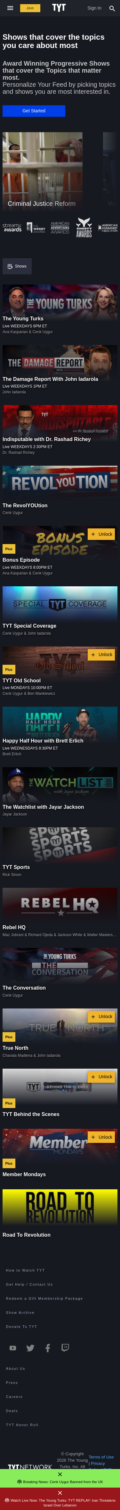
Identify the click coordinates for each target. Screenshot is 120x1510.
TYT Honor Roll (22, 1425)
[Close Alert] (60, 1474)
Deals (12, 1411)
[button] (34, 111)
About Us (15, 1368)
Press (12, 1383)
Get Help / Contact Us (29, 1284)
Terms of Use (101, 1457)
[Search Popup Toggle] (112, 8)
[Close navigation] (10, 8)
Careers (14, 1397)
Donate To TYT (21, 1327)
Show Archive (20, 1312)
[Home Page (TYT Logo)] (60, 8)
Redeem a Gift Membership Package (44, 1298)
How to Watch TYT (25, 1270)
